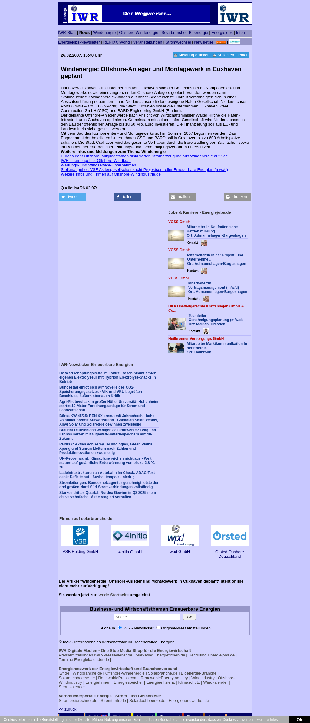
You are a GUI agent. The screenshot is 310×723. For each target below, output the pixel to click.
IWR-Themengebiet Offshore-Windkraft (96, 160)
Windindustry (203, 677)
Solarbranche (174, 32)
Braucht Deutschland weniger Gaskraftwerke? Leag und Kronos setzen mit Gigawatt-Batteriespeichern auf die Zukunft (107, 434)
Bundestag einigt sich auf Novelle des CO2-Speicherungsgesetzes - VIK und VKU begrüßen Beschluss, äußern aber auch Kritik (100, 391)
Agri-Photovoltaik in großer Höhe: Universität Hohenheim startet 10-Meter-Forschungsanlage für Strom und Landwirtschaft (108, 405)
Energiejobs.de (221, 655)
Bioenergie (198, 32)
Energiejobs (221, 32)
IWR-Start (67, 32)
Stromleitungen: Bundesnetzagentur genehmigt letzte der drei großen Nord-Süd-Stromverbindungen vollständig (108, 485)
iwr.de (64, 673)
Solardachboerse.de (77, 677)
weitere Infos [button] (267, 720)
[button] (72, 197)
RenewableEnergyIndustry (164, 677)
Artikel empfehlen (233, 55)
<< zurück (68, 709)
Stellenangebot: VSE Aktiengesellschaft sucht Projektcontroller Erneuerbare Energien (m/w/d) (144, 169)
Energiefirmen (97, 682)
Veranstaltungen (147, 42)
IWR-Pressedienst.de (113, 655)
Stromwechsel (178, 42)
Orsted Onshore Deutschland (230, 552)
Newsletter (203, 42)
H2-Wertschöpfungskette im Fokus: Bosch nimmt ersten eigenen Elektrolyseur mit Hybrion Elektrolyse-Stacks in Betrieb (108, 377)
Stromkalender (72, 687)
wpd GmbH (180, 549)
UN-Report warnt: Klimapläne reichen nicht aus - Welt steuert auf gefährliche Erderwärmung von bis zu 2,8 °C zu (107, 462)
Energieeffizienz (160, 682)
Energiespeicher (128, 682)
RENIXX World (116, 42)
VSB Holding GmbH (80, 549)
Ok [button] (299, 719)
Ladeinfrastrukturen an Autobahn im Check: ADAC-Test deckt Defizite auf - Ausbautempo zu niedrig (107, 475)
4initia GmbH (130, 549)
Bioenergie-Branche (198, 673)
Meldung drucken (194, 55)
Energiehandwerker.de (189, 700)
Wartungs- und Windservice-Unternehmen (98, 165)
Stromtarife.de (113, 700)
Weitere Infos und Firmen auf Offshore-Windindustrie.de (111, 174)
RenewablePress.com (117, 677)
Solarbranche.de (163, 673)
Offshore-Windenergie (125, 673)
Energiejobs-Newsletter (79, 42)
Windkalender (215, 682)
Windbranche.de (87, 673)
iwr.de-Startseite (113, 595)
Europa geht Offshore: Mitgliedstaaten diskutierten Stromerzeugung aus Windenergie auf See (144, 156)
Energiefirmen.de (169, 655)
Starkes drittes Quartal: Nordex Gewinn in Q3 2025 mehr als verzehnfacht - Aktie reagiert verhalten (107, 495)
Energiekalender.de (91, 659)
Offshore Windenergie (138, 32)
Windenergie (104, 32)
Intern (241, 32)
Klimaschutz (189, 682)
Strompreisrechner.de (78, 700)
